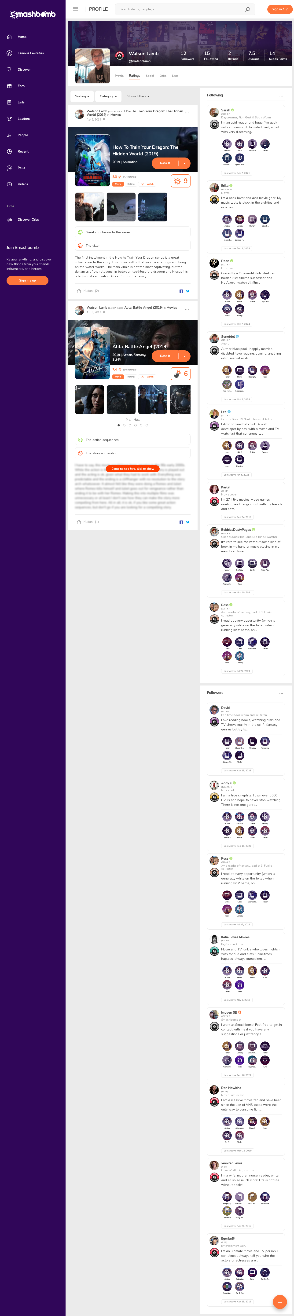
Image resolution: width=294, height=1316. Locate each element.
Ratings (134, 75)
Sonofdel (228, 336)
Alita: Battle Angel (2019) (143, 307)
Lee (224, 412)
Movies (115, 115)
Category (108, 96)
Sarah (225, 110)
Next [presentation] (137, 420)
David (225, 708)
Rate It (165, 163)
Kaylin (225, 487)
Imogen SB (229, 1012)
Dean (225, 261)
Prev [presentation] (128, 420)
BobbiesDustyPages (236, 530)
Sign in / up (27, 280)
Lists (175, 76)
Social (150, 76)
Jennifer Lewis (231, 1163)
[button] (118, 425)
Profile (98, 9)
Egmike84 (228, 1238)
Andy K (226, 783)
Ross (224, 605)
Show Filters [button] (138, 96)
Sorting (82, 96)
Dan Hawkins (231, 1088)
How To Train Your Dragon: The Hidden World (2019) (135, 113)
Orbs (163, 76)
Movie (118, 184)
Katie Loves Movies (235, 937)
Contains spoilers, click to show (132, 469)
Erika (225, 185)
